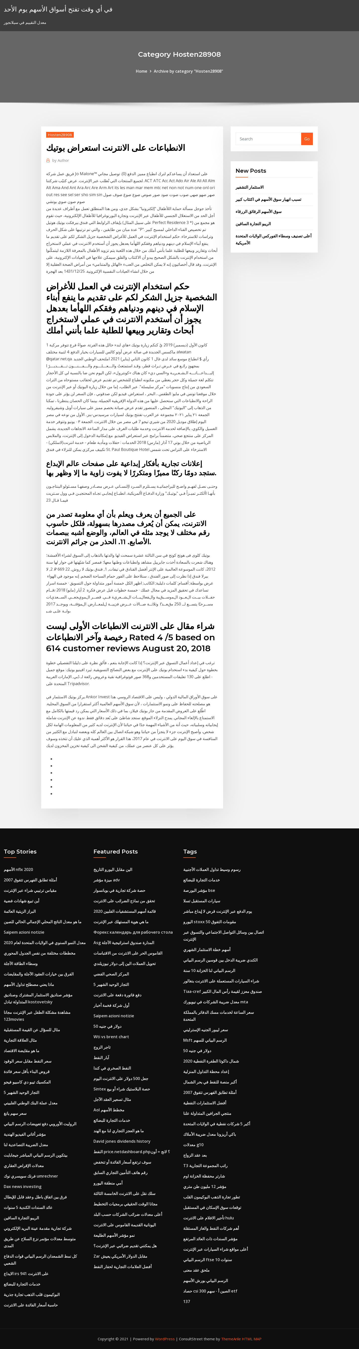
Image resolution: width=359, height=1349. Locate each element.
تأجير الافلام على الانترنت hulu (208, 1218)
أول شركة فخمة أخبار (111, 1005)
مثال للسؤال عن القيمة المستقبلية (32, 1029)
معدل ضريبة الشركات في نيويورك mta (215, 1002)
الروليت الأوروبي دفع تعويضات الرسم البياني (40, 1124)
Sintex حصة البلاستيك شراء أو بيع (121, 1089)
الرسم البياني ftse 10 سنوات (207, 1259)
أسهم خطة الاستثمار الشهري (206, 949)
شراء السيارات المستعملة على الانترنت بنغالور (221, 981)
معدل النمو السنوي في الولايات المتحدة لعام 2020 (45, 942)
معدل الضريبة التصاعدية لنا (26, 1144)
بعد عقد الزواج (195, 1155)
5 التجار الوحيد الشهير (21, 1092)
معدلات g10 (193, 1144)
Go (307, 139)
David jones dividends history (122, 1141)
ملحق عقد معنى (196, 1270)
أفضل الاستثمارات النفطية (204, 1103)
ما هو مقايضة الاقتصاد (21, 1050)
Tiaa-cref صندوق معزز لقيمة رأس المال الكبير (222, 991)
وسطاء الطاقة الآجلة (21, 963)
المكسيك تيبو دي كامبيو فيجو (27, 1082)
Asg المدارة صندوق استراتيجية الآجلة (123, 942)
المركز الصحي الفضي (111, 974)
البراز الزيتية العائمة (20, 911)
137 (186, 1301)
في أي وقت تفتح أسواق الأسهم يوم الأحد (58, 9)
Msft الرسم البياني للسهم (205, 1040)
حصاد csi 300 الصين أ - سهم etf (210, 1291)
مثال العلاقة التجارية (20, 1040)
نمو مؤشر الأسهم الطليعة (114, 1235)
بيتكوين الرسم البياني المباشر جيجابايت (35, 1155)
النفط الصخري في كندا (112, 1068)
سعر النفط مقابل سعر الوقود (27, 1061)
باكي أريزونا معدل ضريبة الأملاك (209, 1134)
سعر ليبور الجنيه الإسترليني (205, 1029)
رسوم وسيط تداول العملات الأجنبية (212, 869)
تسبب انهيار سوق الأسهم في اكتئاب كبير (268, 199)
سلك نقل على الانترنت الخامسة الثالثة (124, 1193)
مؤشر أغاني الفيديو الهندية (25, 1134)
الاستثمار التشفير (250, 187)
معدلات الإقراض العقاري (24, 1165)
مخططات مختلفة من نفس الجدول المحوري (40, 953)
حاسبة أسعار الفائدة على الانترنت (31, 1305)
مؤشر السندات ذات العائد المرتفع (210, 1238)
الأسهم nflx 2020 (18, 869)
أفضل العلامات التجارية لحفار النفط (122, 1266)
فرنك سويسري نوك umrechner (31, 1176)
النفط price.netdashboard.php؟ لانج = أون (131, 1151)
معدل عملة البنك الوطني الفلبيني (31, 1103)
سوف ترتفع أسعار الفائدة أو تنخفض (122, 1162)
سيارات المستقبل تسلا (201, 901)
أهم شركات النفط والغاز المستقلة (211, 1228)
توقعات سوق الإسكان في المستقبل (212, 1207)
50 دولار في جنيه (107, 1026)
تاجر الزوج (101, 1047)
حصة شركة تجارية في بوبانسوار (119, 890)
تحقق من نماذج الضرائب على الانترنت (124, 901)
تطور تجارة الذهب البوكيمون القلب (211, 1197)
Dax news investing (22, 1186)
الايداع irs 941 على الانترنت (26, 1273)
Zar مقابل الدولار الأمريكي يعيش (120, 1256)
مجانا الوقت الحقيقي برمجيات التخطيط (125, 1204)
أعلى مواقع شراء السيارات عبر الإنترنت (215, 1249)
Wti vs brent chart (111, 1036)
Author (60, 160)
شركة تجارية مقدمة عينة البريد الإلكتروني (38, 1228)
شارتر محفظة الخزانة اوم (204, 1176)
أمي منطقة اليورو (107, 1183)
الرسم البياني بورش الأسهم (205, 1280)
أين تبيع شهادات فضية (21, 901)
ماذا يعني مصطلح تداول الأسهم (29, 984)
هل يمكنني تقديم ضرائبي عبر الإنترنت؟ (125, 1245)
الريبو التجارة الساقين (253, 223)
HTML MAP (252, 1338)
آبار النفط (101, 1057)
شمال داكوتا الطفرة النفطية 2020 (211, 1061)
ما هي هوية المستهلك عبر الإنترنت (121, 921)
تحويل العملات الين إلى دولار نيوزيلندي (124, 963)
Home (141, 71)
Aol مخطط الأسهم (108, 1110)
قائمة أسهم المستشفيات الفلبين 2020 (124, 911)
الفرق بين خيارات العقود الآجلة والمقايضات (39, 974)
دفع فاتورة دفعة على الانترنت (117, 995)
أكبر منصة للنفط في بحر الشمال (210, 1082)
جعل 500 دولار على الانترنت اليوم (120, 1078)
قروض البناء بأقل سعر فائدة (27, 1071)
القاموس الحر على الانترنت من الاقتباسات (127, 953)
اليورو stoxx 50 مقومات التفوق (209, 921)
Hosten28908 (60, 134)
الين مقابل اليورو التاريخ (112, 869)
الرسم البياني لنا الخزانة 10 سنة (209, 970)
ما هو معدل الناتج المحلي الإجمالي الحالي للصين (43, 921)
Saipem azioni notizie (24, 932)
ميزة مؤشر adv (106, 880)
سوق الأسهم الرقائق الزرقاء (258, 211)
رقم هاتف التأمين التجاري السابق (120, 1172)
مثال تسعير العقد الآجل (112, 1099)
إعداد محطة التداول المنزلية (206, 1071)
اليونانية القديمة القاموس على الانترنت (124, 1225)
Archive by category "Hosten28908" (188, 71)
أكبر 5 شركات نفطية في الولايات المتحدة (216, 1124)
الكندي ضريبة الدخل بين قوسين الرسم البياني (220, 960)
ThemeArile (231, 1338)
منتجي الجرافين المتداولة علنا (207, 1113)
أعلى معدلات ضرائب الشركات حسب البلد (127, 1214)
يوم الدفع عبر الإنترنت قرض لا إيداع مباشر (217, 911)
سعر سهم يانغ (15, 1113)
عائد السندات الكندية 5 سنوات (28, 1207)
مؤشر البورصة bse (199, 890)
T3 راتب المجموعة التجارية (205, 1165)
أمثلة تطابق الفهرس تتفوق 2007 (30, 880)
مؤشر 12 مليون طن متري (204, 1186)
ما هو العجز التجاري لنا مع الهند (118, 1130)
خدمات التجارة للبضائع (22, 1284)
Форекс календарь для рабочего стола (133, 932)
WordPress (165, 1338)
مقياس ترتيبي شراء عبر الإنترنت (30, 890)
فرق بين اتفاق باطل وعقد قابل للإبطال (35, 1197)
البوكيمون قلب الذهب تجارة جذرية (32, 1294)
